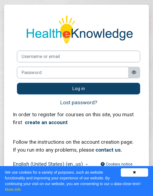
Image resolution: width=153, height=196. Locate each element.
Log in (78, 88)
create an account (46, 122)
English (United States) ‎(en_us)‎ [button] (48, 164)
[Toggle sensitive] (134, 72)
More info (13, 189)
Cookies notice (117, 164)
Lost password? (78, 102)
